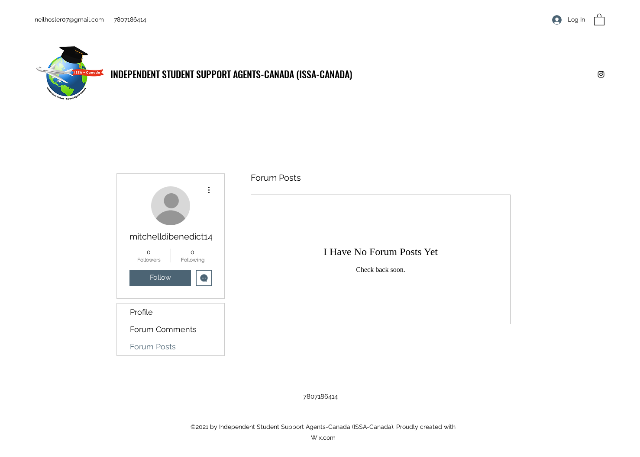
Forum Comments (163, 329)
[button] (599, 19)
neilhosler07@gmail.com (69, 19)
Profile (141, 311)
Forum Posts (153, 346)
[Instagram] (601, 74)
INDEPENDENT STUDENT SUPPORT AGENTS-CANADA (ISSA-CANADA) (231, 74)
